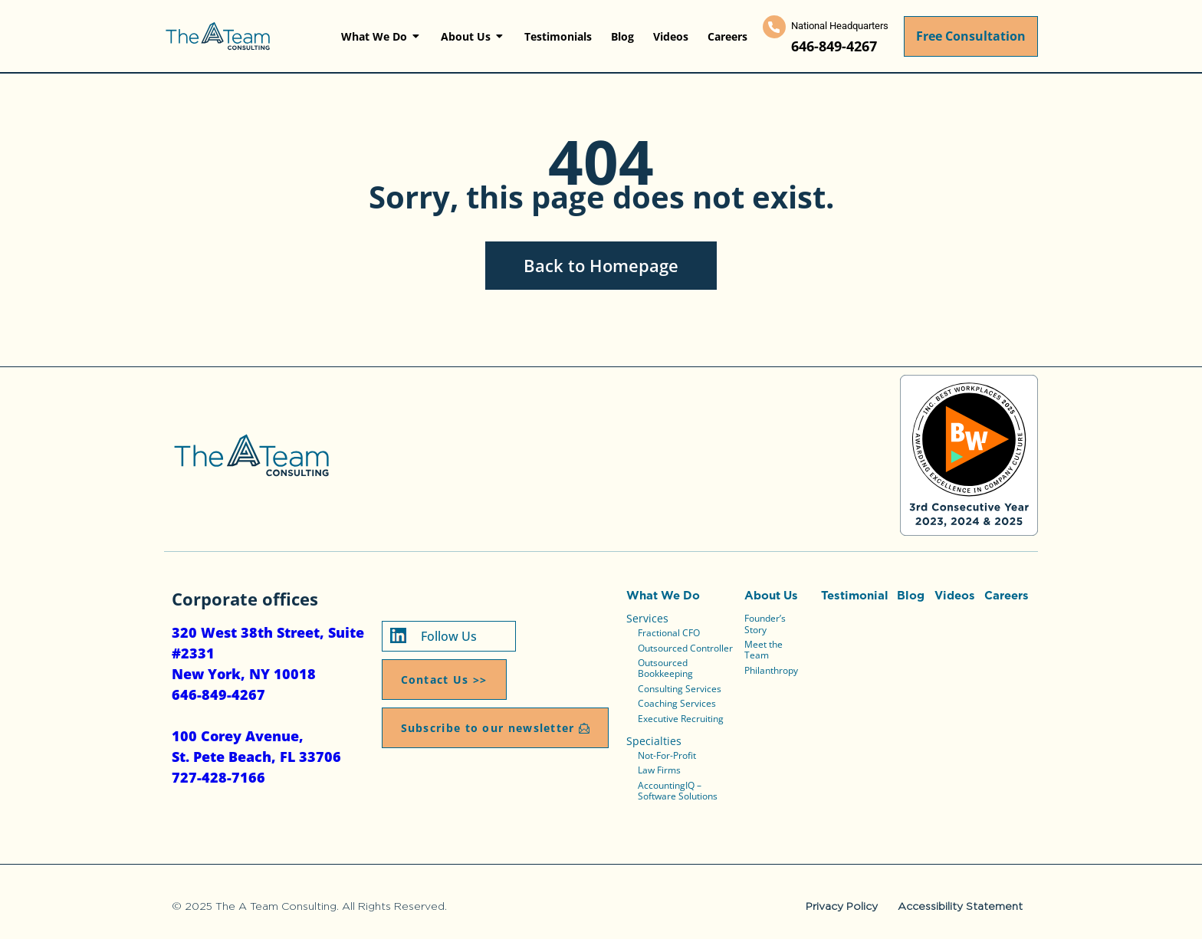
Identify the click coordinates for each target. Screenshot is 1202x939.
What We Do (663, 595)
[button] (495, 728)
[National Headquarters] (774, 26)
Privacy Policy (842, 905)
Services (647, 618)
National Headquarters (839, 25)
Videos (954, 595)
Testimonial (854, 595)
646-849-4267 (834, 46)
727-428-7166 (218, 777)
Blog (910, 595)
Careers (1006, 595)
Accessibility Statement (960, 905)
